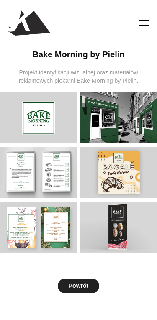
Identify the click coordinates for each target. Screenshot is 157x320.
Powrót (78, 285)
